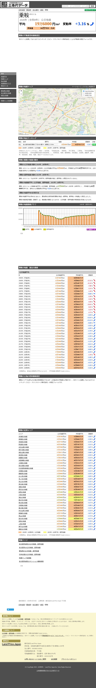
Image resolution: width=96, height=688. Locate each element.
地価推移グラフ (6, 83)
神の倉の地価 (23, 484)
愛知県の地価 (5, 91)
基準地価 (27, 619)
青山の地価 (22, 516)
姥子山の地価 (23, 526)
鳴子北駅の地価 (24, 450)
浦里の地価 (22, 487)
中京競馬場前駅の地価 (26, 468)
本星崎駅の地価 (24, 460)
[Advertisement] (8, 39)
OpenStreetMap (85, 134)
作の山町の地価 (24, 510)
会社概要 (54, 659)
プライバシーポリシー (69, 659)
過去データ (4, 85)
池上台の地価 (23, 481)
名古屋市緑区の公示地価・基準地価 (31, 544)
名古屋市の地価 (6, 93)
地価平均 (4, 76)
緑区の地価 (4, 95)
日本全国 (22, 10)
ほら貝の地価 (23, 476)
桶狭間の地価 (23, 473)
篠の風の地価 (23, 508)
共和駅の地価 (23, 471)
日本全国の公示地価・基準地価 (29, 554)
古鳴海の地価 (23, 505)
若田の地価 (22, 521)
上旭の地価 (22, 524)
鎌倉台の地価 (23, 529)
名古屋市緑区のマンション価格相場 (31, 561)
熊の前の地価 (23, 503)
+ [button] (21, 91)
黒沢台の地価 (23, 489)
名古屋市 (36, 10)
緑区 (41, 10)
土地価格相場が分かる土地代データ (48, 670)
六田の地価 (22, 495)
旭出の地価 (22, 497)
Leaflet (77, 134)
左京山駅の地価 (24, 447)
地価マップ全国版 (6, 100)
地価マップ (4, 79)
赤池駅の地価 (23, 436)
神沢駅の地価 (23, 455)
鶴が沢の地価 (23, 500)
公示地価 (20, 619)
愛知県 (28, 10)
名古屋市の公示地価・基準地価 (29, 547)
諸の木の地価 (23, 518)
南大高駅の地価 (24, 465)
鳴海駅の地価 (23, 439)
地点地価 (4, 81)
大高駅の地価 (23, 463)
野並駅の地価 (23, 444)
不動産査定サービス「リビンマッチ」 (53, 635)
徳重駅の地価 (23, 458)
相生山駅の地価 (24, 452)
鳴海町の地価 (23, 513)
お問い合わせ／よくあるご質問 (35, 659)
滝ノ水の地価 (23, 479)
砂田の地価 (22, 492)
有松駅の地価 (23, 442)
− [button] (21, 94)
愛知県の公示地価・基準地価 (29, 551)
